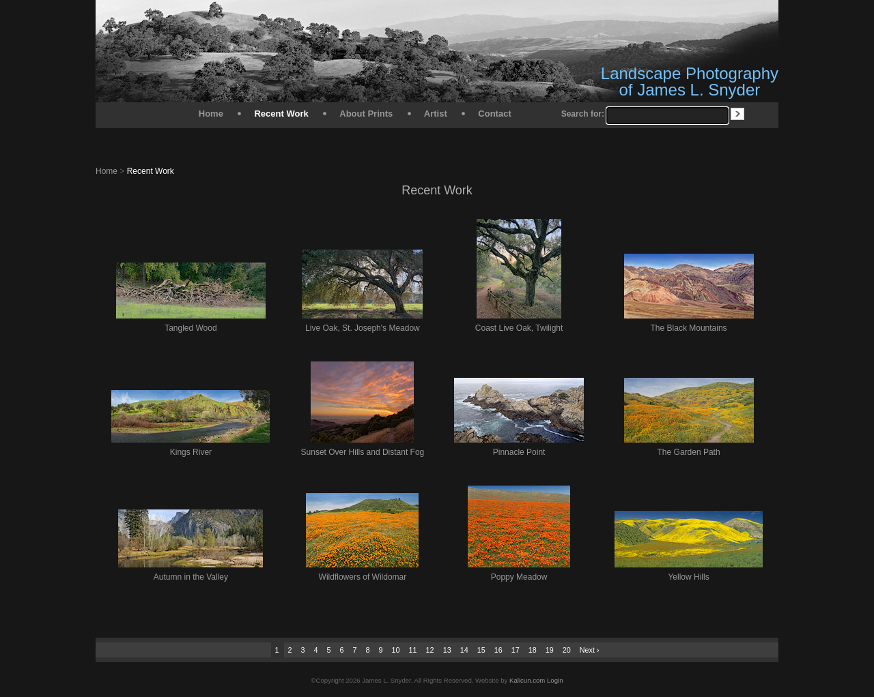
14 (464, 650)
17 (515, 650)
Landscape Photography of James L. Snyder (689, 81)
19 (550, 650)
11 (413, 650)
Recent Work (281, 113)
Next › (590, 650)
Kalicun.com (527, 680)
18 (532, 650)
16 (498, 650)
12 (430, 650)
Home (211, 113)
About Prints (366, 113)
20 (567, 650)
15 (481, 650)
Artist (435, 113)
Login (555, 680)
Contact (494, 113)
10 (396, 650)
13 (447, 650)
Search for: (582, 114)
